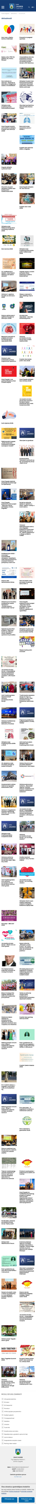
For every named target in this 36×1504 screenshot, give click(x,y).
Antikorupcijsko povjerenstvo (12, 1411)
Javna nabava (8, 1437)
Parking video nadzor (10, 1443)
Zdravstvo (14, 13)
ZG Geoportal (8, 1405)
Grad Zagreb (5, 13)
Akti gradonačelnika (10, 1399)
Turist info (7, 1427)
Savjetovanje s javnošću (11, 1431)
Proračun (7, 1408)
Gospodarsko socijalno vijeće (12, 1440)
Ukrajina (6, 1424)
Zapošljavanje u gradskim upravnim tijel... (16, 1434)
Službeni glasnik (9, 1415)
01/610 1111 (18, 1476)
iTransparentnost (9, 1418)
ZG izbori (6, 1402)
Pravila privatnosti (14, 1491)
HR (33, 7)
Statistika (6, 1421)
